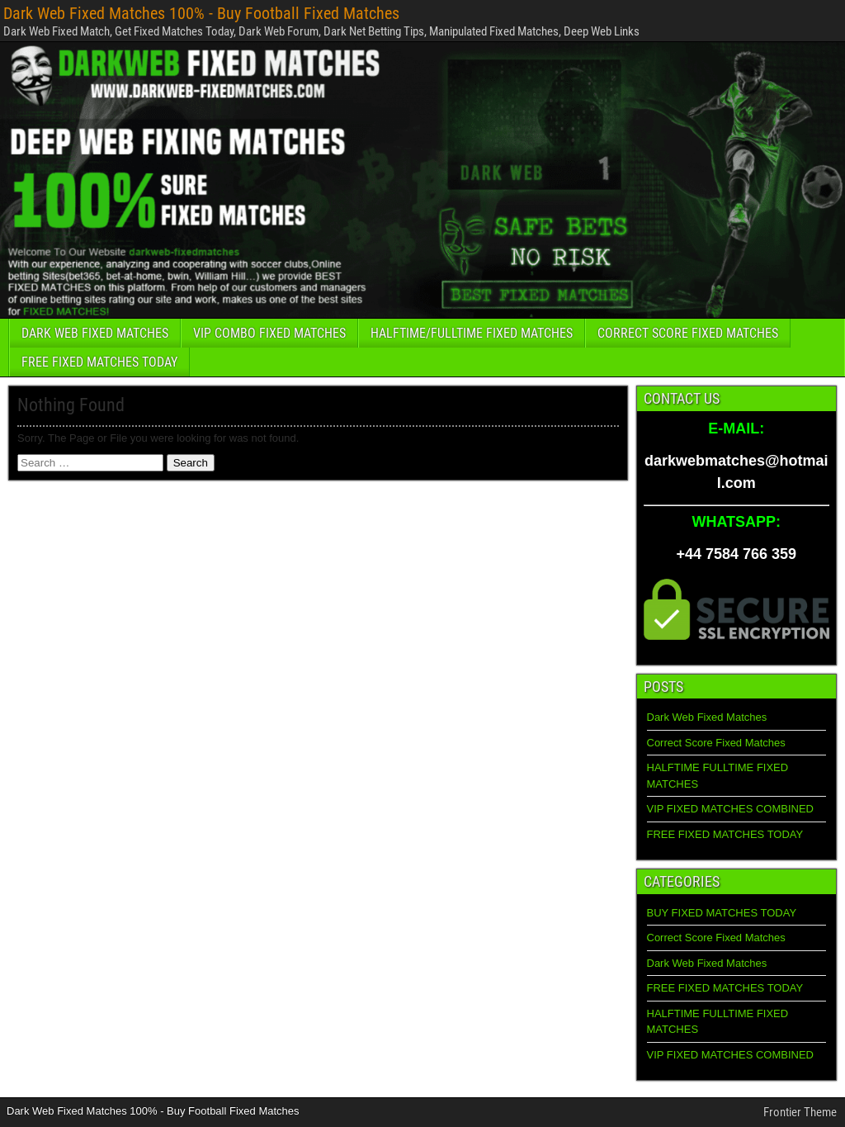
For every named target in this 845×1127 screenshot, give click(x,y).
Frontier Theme (800, 1112)
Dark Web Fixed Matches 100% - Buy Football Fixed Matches (201, 13)
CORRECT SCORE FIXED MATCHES (687, 333)
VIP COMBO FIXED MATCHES (269, 333)
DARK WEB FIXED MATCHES (94, 333)
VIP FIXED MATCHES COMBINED (730, 809)
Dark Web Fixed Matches (707, 717)
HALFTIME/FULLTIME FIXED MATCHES (472, 333)
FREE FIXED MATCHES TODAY (99, 362)
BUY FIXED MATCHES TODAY (722, 913)
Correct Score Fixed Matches (716, 742)
